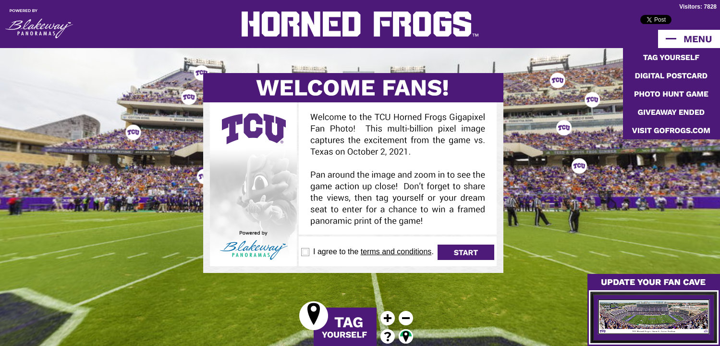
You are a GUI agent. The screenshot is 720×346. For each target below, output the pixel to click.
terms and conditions (396, 251)
